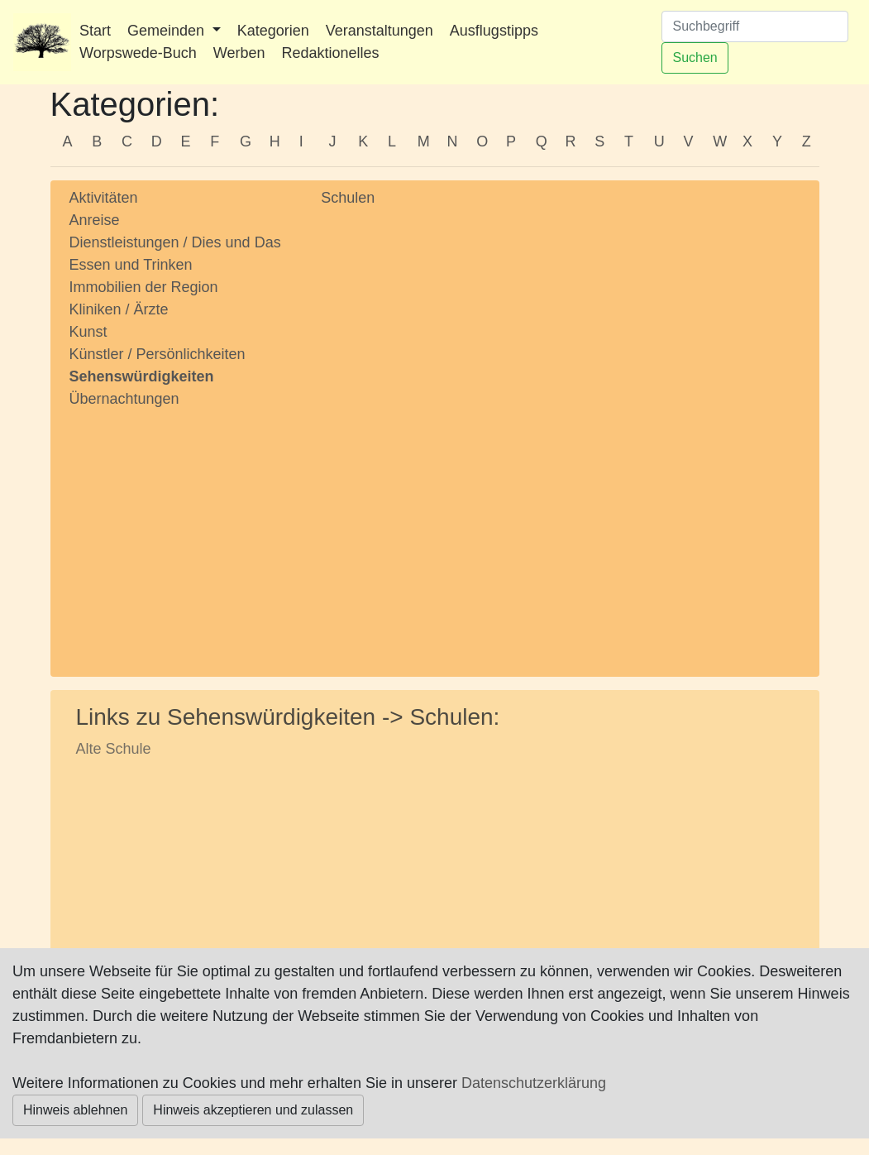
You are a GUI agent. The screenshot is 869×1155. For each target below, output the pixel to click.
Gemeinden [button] (167, 30)
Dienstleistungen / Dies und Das (175, 242)
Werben (239, 53)
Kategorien (273, 30)
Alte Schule (113, 748)
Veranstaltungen (379, 30)
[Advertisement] (183, 527)
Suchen (694, 57)
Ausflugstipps (494, 30)
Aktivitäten (103, 197)
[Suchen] (754, 26)
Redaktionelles (330, 53)
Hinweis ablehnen (75, 1110)
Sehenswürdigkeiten (141, 376)
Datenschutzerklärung (533, 1083)
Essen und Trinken (131, 264)
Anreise (94, 220)
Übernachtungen (124, 399)
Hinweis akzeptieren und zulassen (253, 1110)
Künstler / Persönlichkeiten (157, 354)
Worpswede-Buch (138, 53)
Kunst (88, 331)
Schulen (348, 197)
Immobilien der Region (143, 287)
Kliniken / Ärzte (119, 309)
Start (95, 30)
